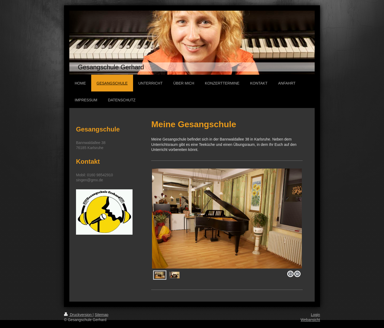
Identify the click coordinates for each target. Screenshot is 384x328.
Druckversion (78, 315)
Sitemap (101, 315)
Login (315, 315)
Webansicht (310, 320)
